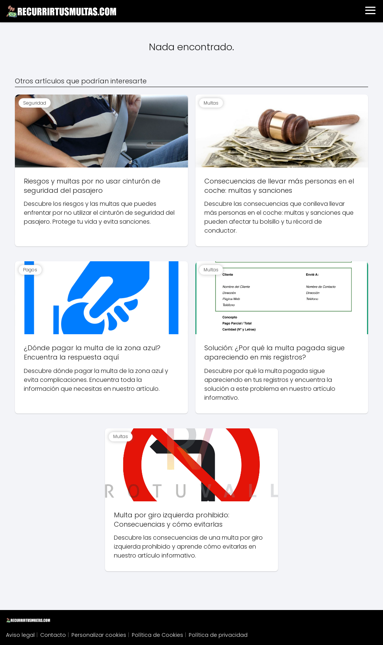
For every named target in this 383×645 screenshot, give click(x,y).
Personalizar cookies (98, 635)
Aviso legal (20, 635)
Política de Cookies (157, 635)
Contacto (53, 635)
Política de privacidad (218, 635)
